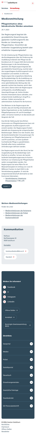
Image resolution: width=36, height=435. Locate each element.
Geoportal (6, 344)
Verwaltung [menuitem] (14, 8)
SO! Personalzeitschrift (11, 406)
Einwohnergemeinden (11, 382)
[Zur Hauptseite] (9, 2)
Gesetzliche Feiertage (10, 390)
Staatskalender (8, 398)
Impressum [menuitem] (5, 427)
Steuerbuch (7, 375)
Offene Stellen (11, 310)
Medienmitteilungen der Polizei (16, 213)
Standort (10, 257)
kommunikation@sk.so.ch (16, 251)
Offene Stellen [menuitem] (7, 429)
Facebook (9, 287)
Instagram (9, 296)
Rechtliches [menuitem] (5, 424)
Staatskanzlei (8, 14)
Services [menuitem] (5, 8)
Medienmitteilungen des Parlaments (18, 211)
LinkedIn (8, 301)
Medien (6, 352)
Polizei (5, 359)
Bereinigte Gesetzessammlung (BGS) (18, 325)
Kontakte (7, 245)
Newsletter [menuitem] (5, 431)
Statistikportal (8, 367)
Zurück (6, 186)
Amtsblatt (10, 317)
